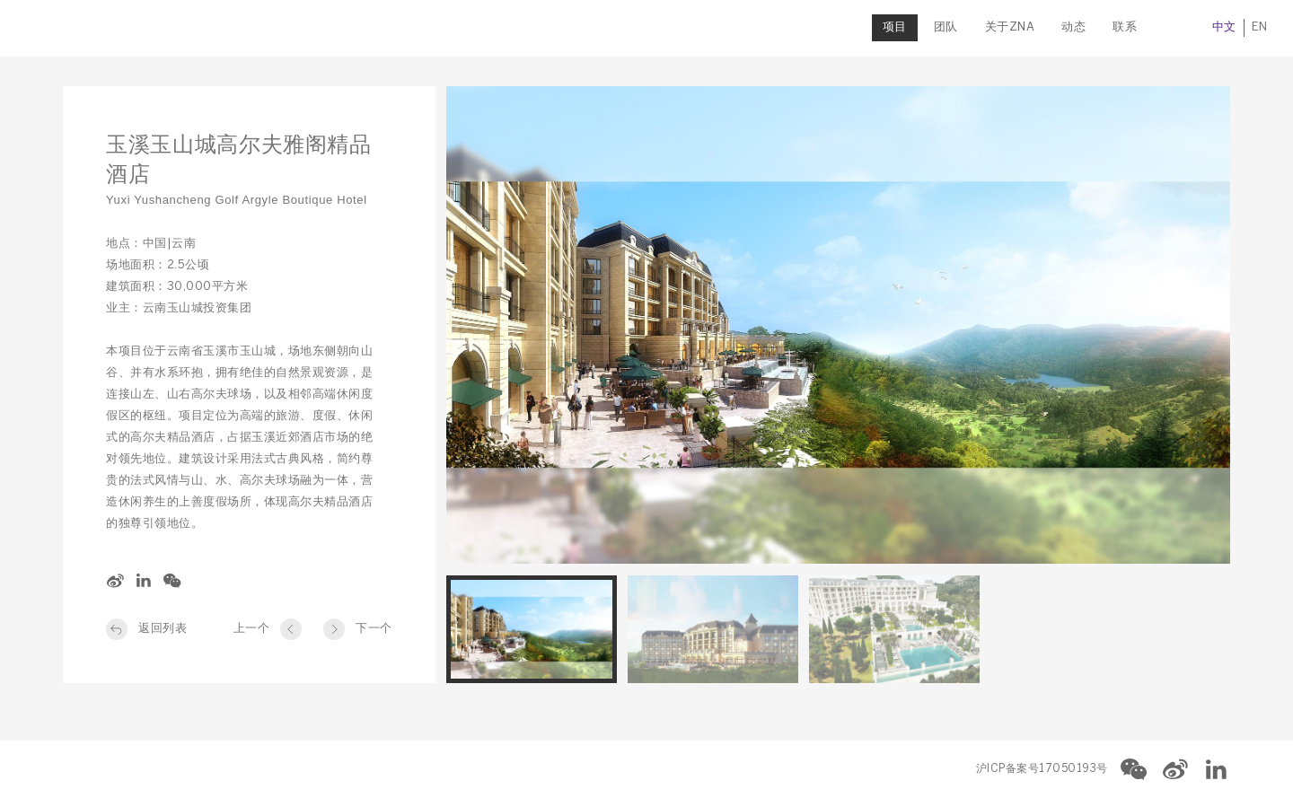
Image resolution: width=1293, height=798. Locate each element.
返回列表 (162, 629)
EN (1222, 27)
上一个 (251, 629)
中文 (1186, 27)
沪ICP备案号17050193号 (1042, 769)
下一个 (374, 629)
